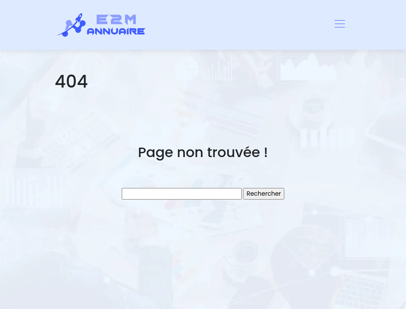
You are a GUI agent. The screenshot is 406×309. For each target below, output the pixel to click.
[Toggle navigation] (339, 24)
